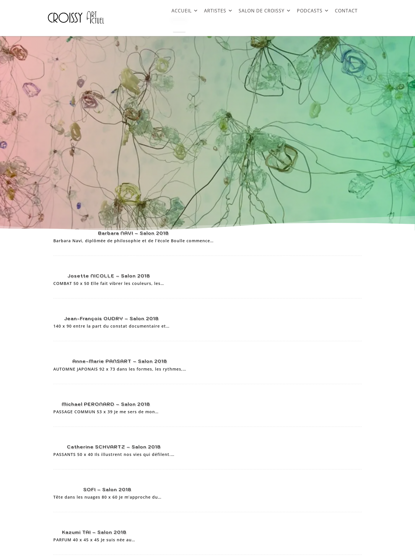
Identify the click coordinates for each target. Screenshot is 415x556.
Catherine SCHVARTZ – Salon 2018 (114, 447)
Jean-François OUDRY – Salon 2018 (111, 318)
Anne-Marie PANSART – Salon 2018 (119, 361)
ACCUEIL (184, 10)
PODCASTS (313, 10)
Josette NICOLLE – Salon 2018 (108, 276)
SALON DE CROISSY (265, 10)
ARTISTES (218, 10)
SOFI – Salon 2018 (107, 489)
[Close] (179, 27)
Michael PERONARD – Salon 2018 (106, 404)
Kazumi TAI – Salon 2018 (94, 532)
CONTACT (346, 10)
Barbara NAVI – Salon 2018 (133, 233)
